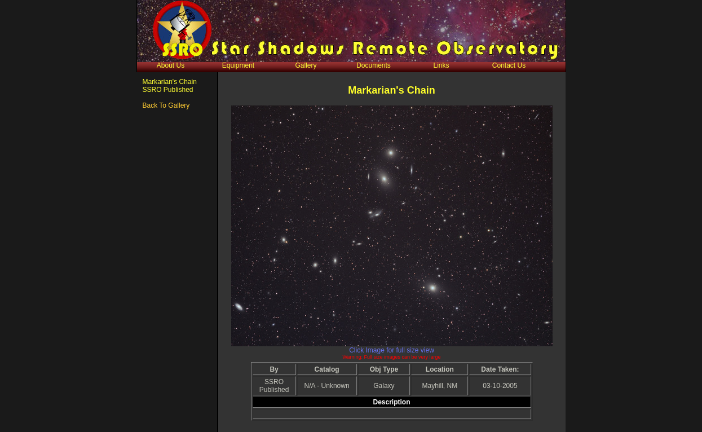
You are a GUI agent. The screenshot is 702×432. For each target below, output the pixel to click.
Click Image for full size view (391, 350)
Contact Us (509, 65)
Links (441, 65)
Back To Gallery (166, 105)
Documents (373, 65)
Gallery (305, 65)
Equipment (238, 65)
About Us (170, 65)
